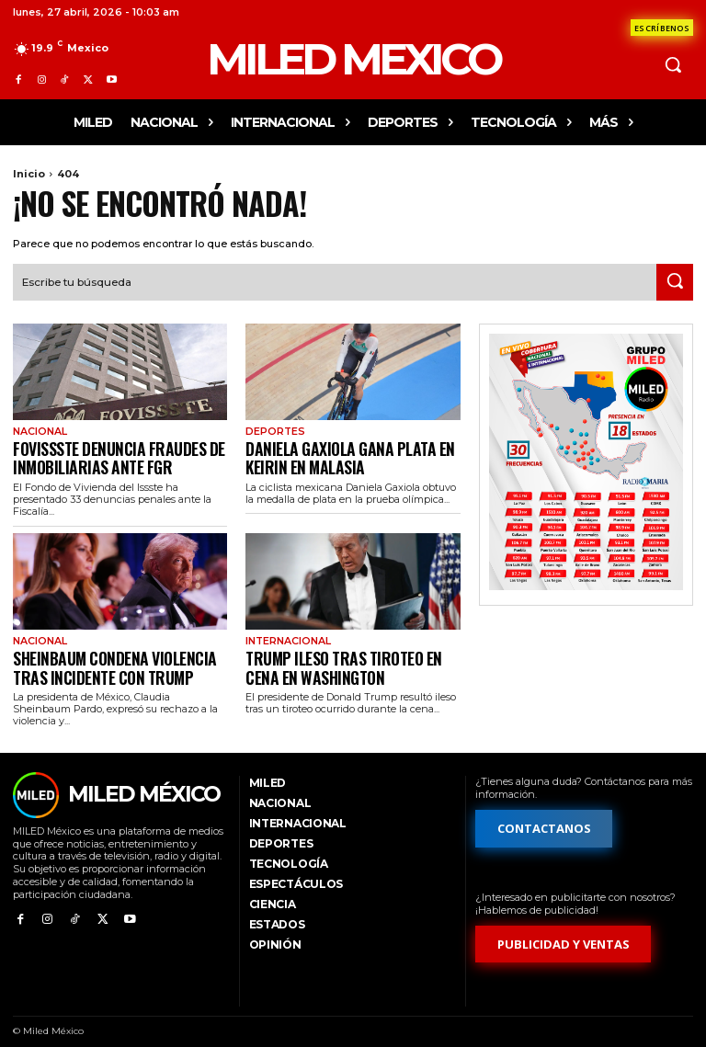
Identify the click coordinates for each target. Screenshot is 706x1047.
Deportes (273, 429)
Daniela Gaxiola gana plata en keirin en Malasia (352, 452)
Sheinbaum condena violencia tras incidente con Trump (116, 655)
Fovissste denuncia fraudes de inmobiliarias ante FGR (105, 452)
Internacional (285, 632)
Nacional (38, 429)
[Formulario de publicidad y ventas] (563, 930)
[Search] (674, 280)
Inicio (29, 173)
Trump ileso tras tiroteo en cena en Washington (346, 655)
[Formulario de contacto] (662, 27)
